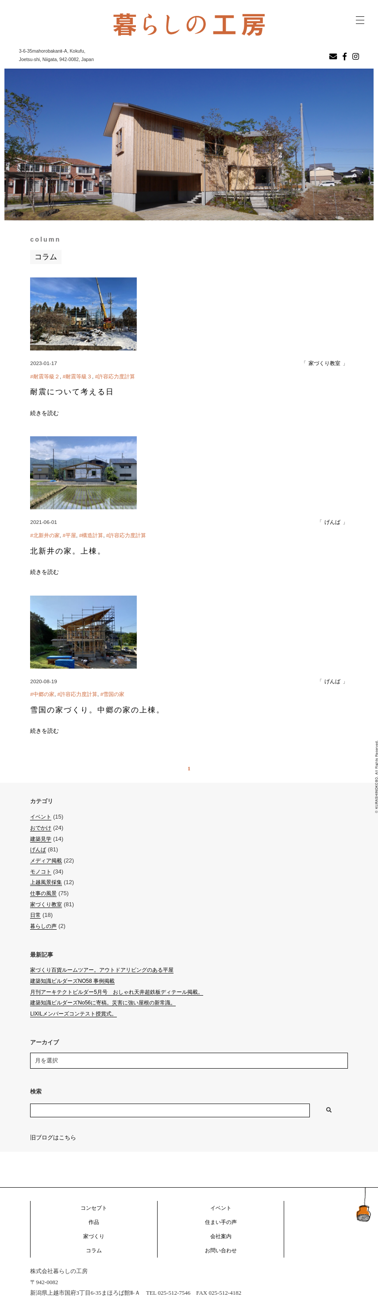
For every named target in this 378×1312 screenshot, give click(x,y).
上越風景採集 (46, 882)
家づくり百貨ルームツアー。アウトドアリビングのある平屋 (102, 970)
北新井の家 (46, 535)
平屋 (71, 535)
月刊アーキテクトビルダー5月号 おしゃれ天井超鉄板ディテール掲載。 (116, 992)
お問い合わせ (221, 1250)
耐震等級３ (79, 376)
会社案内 (220, 1236)
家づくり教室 (324, 363)
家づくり (93, 1236)
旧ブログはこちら (53, 1137)
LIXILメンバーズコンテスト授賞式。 (73, 1014)
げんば (332, 522)
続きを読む (44, 413)
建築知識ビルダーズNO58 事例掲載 (72, 981)
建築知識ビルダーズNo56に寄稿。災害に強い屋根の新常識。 (103, 1003)
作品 (94, 1222)
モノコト (40, 872)
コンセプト (94, 1208)
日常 (35, 915)
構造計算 (92, 535)
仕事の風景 (43, 893)
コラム (94, 1250)
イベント (40, 817)
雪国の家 (113, 694)
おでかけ (40, 828)
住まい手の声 (221, 1222)
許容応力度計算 (116, 376)
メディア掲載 (46, 861)
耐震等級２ (46, 376)
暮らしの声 (43, 926)
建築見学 (40, 839)
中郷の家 (43, 694)
